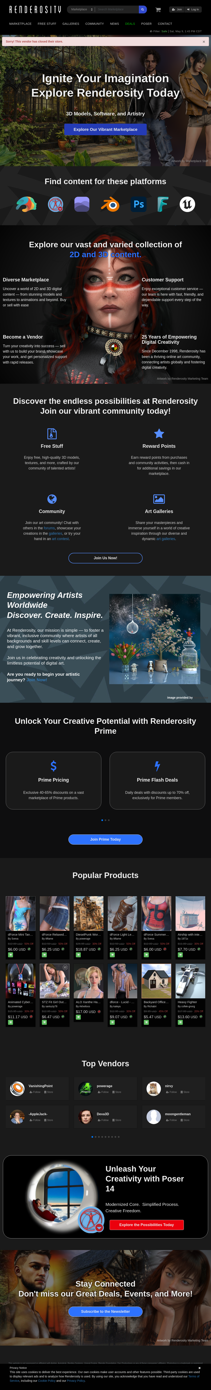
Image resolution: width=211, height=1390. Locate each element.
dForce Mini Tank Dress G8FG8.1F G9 (34, 934)
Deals (130, 23)
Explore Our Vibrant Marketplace (105, 129)
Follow (35, 1092)
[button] (102, 820)
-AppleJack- (38, 1114)
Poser (146, 23)
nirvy (169, 1086)
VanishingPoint (41, 1086)
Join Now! (37, 679)
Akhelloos (84, 1006)
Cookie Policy (47, 1380)
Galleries (70, 23)
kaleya (117, 1006)
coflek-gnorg (188, 1006)
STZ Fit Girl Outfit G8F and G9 (63, 1002)
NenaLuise (200, 697)
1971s (184, 938)
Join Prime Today (105, 839)
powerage (85, 938)
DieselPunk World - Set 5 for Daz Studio (103, 934)
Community (95, 23)
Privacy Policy (76, 1380)
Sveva (15, 938)
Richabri (151, 1006)
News (114, 23)
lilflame (49, 938)
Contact (165, 23)
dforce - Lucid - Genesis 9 (127, 1002)
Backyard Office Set (157, 1002)
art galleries (165, 539)
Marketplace (20, 23)
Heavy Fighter (187, 1002)
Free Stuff (47, 23)
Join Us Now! (105, 558)
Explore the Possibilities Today (146, 1225)
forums (49, 528)
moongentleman (178, 1114)
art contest (60, 539)
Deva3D (103, 1114)
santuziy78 (51, 1006)
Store (48, 1092)
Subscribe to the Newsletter (105, 1311)
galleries (55, 533)
